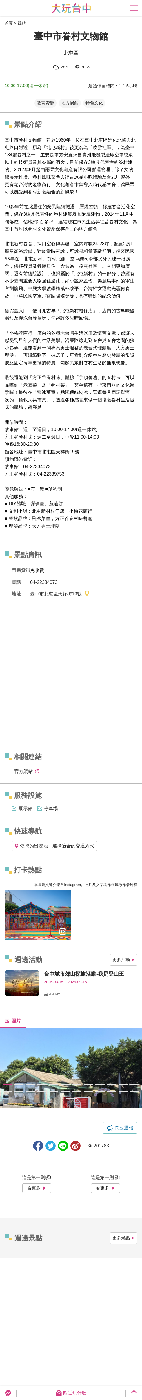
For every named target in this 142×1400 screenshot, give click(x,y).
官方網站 (26, 771)
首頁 (9, 23)
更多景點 (123, 1237)
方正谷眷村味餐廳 (73, 518)
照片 (13, 1020)
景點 (21, 23)
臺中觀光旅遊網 (71, 8)
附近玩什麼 (71, 1393)
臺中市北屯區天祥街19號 (60, 594)
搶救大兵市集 (32, 399)
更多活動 (123, 959)
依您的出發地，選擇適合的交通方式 (54, 845)
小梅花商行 (80, 511)
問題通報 (124, 1127)
